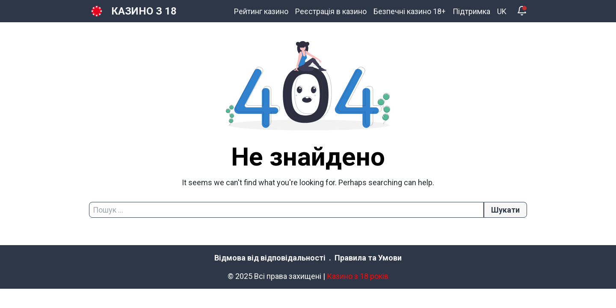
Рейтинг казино (261, 11)
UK (501, 11)
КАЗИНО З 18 (144, 11)
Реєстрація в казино (331, 11)
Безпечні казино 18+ (409, 11)
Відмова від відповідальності (270, 257)
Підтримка (471, 11)
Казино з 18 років (357, 276)
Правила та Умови (368, 257)
